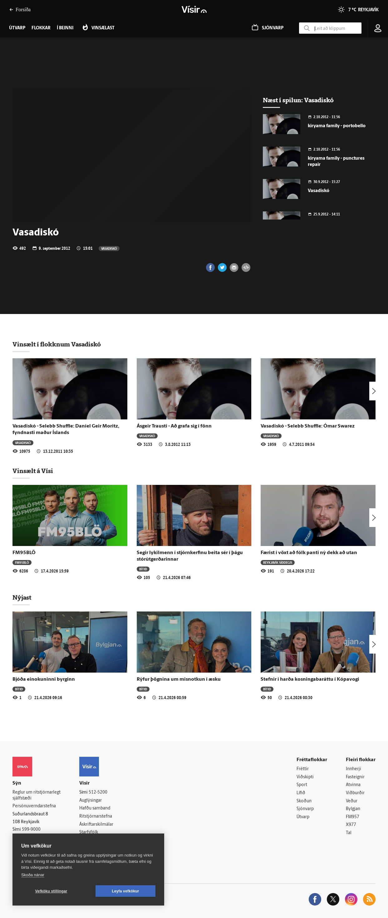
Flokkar (41, 28)
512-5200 (98, 792)
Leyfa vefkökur (125, 891)
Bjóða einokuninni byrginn (43, 679)
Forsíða (20, 9)
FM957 (352, 817)
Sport (302, 785)
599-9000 (31, 829)
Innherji (353, 769)
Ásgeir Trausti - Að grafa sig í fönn (174, 426)
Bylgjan (353, 809)
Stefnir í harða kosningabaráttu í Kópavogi (310, 679)
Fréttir (303, 769)
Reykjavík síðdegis (277, 562)
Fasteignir (355, 777)
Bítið (143, 569)
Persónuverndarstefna (34, 806)
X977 (351, 825)
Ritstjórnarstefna (95, 816)
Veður (351, 801)
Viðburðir (355, 793)
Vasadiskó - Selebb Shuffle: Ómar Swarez (308, 426)
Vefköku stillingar (51, 891)
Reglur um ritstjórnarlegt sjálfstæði (36, 795)
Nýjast (21, 597)
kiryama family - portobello (337, 126)
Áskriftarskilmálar (96, 824)
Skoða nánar (32, 874)
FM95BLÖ (24, 552)
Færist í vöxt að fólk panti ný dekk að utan (309, 552)
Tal (348, 833)
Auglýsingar (90, 800)
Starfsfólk (88, 832)
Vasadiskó (109, 248)
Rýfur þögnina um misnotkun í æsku (179, 679)
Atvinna (353, 785)
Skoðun (304, 801)
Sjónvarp (305, 809)
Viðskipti (305, 777)
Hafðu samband (94, 808)
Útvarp (303, 817)
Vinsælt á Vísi (32, 471)
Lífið (301, 793)
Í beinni (65, 28)
